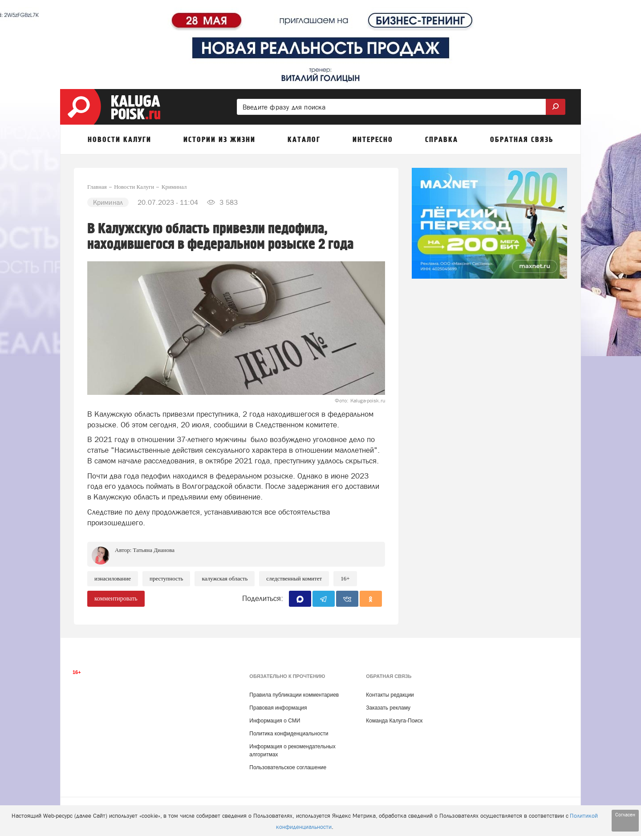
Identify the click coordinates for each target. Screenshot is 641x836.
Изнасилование (112, 578)
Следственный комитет (294, 578)
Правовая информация (278, 708)
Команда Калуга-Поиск (394, 721)
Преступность (166, 578)
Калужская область (224, 578)
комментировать (116, 598)
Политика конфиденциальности (288, 733)
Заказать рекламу (388, 708)
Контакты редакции (390, 695)
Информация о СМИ (274, 721)
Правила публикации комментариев (294, 695)
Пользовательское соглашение (287, 767)
